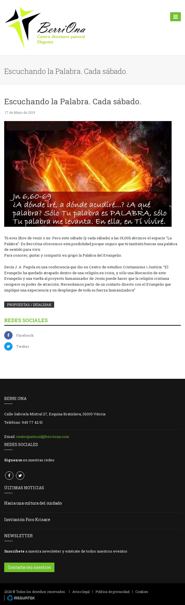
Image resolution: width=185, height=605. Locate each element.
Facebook (25, 335)
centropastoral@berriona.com (42, 436)
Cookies (141, 591)
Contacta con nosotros (29, 567)
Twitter (22, 346)
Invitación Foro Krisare (27, 519)
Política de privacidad (112, 591)
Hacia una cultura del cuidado (33, 503)
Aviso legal (81, 591)
